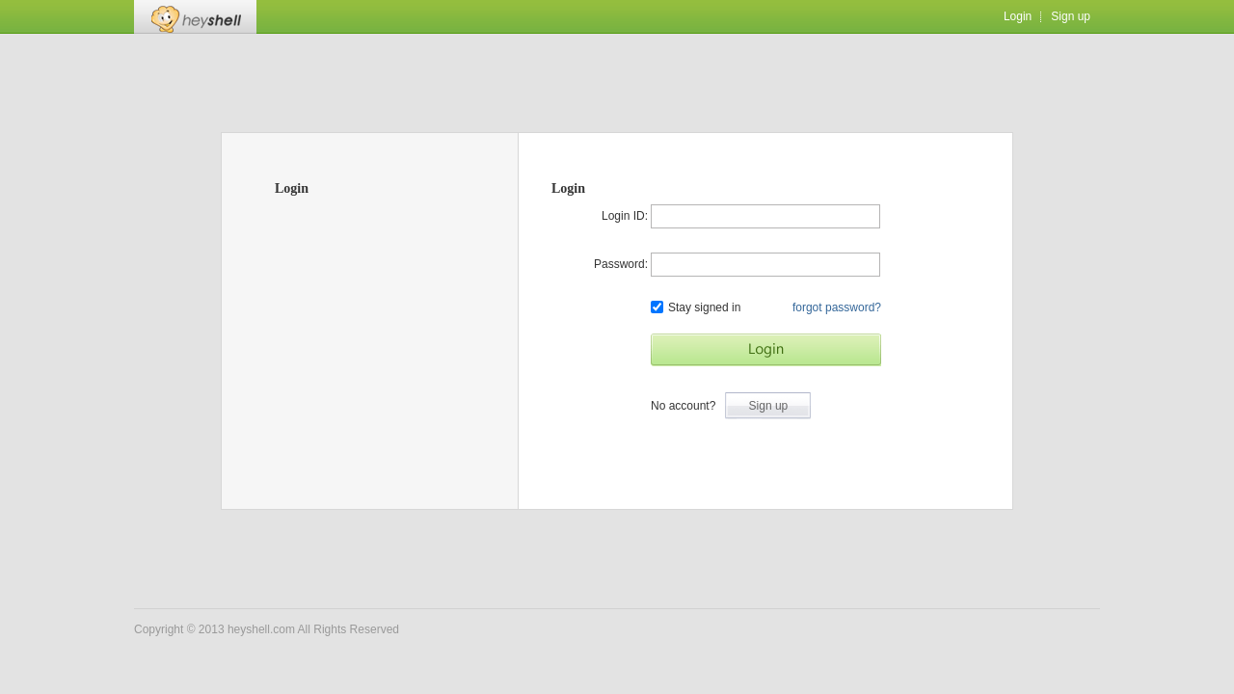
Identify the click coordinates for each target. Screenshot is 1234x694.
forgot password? (836, 307)
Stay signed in (695, 307)
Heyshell (195, 17)
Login (1018, 16)
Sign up (1070, 16)
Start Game (766, 350)
